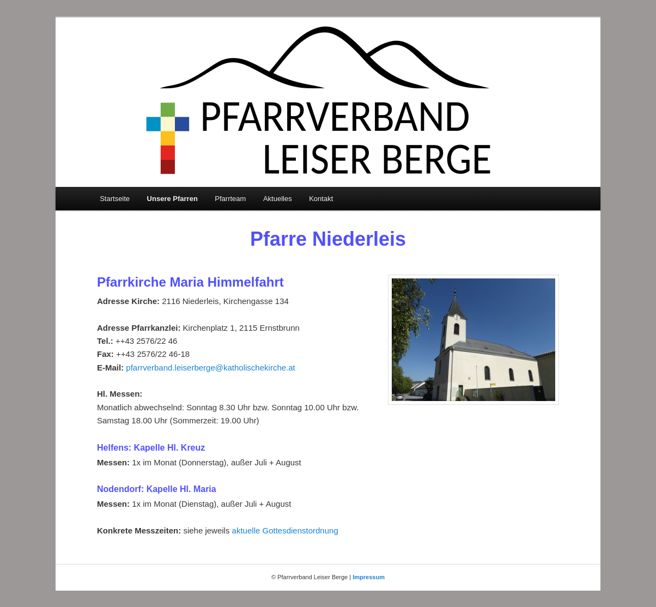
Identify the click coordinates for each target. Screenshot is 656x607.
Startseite (115, 199)
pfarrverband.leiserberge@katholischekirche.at (210, 367)
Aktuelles (277, 199)
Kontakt (321, 199)
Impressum (369, 577)
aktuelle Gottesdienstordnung (285, 530)
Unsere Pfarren (172, 199)
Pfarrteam (230, 199)
